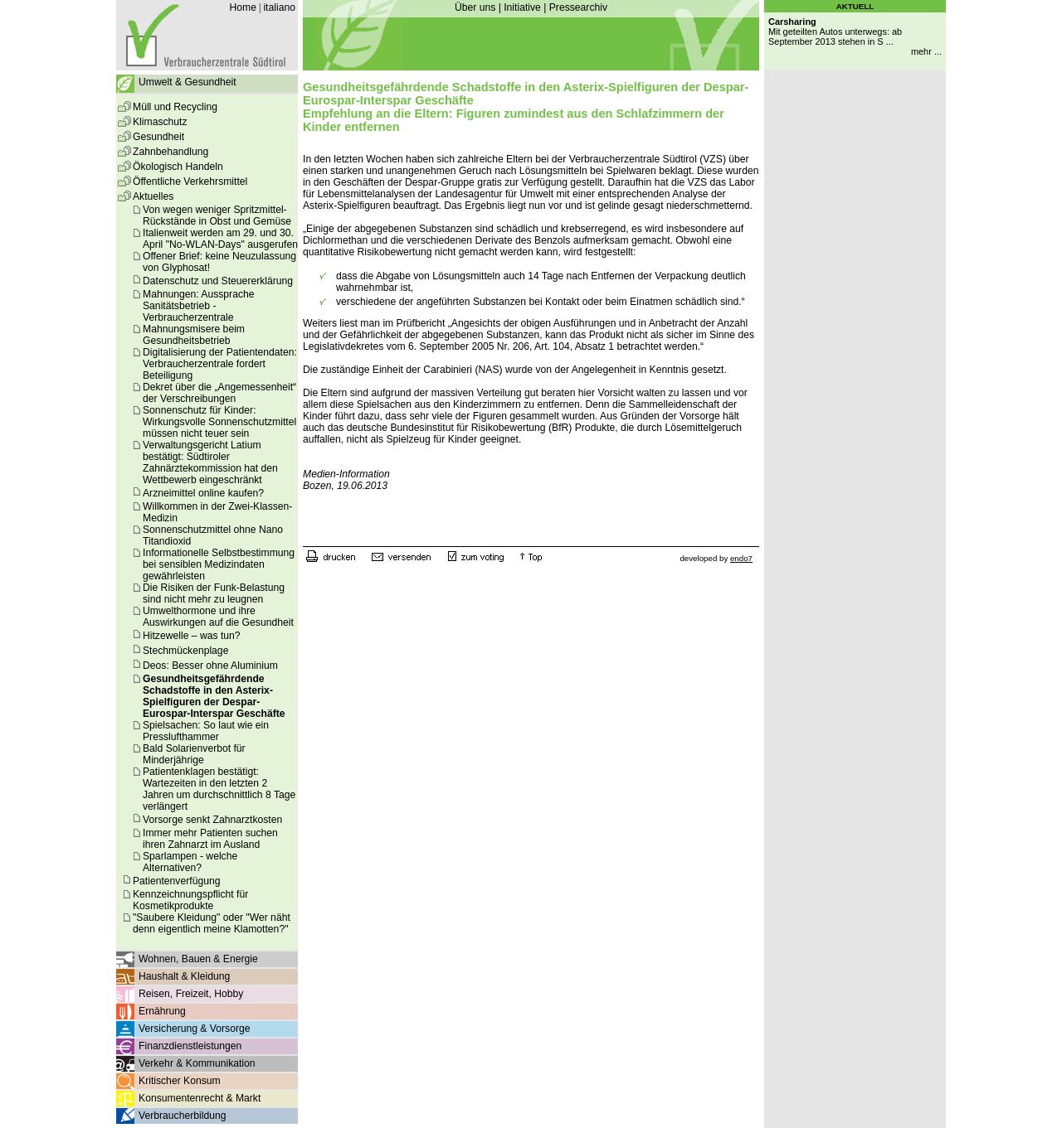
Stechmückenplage (185, 650)
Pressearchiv (578, 7)
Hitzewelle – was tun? (192, 635)
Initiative (522, 7)
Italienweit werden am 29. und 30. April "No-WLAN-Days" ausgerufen (220, 238)
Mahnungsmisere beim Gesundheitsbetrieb (194, 334)
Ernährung (162, 1011)
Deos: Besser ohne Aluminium (210, 665)
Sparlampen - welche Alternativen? (190, 862)
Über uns (475, 7)
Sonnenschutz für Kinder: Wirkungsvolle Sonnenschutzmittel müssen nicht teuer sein (219, 421)
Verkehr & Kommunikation (197, 1063)
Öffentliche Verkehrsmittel (190, 181)
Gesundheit (158, 137)
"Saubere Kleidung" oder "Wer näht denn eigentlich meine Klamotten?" (211, 923)
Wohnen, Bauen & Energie (198, 959)
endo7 (741, 558)
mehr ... (926, 51)
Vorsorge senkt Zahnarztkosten (212, 819)
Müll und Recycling (175, 107)
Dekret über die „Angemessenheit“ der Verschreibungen (219, 392)
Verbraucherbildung (182, 1115)
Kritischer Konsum (180, 1081)
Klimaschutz (160, 122)
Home (242, 7)
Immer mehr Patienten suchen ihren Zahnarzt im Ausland (210, 838)
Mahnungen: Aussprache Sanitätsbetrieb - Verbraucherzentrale (199, 305)
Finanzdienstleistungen (190, 1046)
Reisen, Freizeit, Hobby (191, 994)
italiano (279, 7)
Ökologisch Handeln (178, 166)
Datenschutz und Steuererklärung (218, 281)
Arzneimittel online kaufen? (203, 493)
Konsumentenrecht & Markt (200, 1098)
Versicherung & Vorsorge (194, 1028)
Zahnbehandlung (170, 151)
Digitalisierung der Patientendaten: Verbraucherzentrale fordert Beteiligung (220, 363)
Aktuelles (153, 196)
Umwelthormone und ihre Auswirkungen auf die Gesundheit (218, 616)
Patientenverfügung (176, 881)
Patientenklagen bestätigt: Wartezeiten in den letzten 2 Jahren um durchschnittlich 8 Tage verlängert (219, 789)
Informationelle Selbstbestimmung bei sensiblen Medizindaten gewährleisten (219, 564)
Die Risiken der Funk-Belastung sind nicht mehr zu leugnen (214, 593)
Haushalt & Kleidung (184, 976)
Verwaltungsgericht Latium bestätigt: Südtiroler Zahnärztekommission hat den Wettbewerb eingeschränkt (210, 462)
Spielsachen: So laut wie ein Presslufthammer (206, 731)
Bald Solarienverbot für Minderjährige (194, 754)
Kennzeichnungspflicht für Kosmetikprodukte (190, 900)
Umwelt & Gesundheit (187, 82)
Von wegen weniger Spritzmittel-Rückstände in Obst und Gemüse (217, 215)
